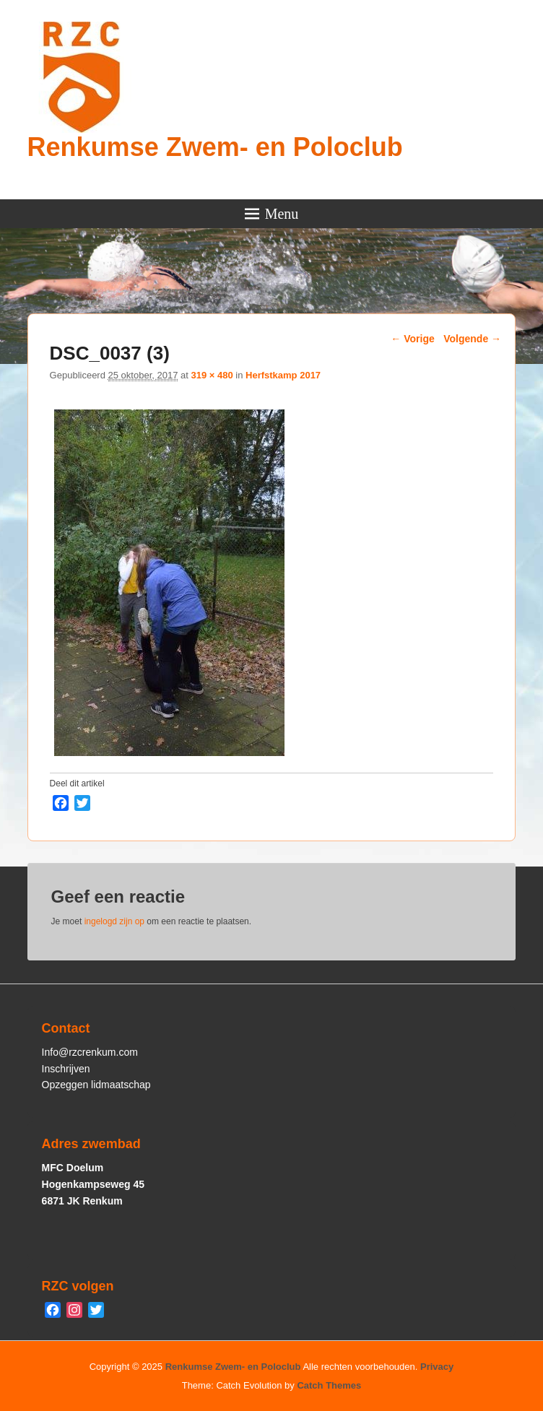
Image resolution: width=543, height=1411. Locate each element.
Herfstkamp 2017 (283, 375)
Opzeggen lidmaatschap (96, 1084)
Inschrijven (66, 1068)
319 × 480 (212, 375)
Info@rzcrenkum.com (90, 1052)
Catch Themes (329, 1385)
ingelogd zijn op (114, 921)
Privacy (436, 1366)
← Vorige (412, 338)
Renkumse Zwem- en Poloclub (215, 147)
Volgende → (472, 338)
